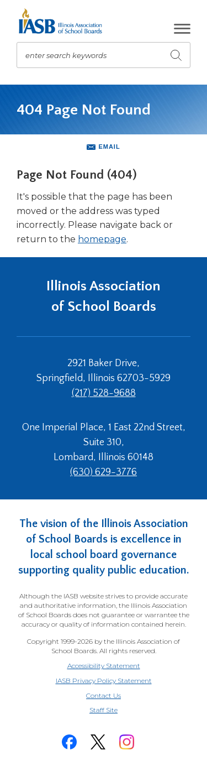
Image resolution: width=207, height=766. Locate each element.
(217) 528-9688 (104, 393)
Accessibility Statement (103, 665)
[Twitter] (98, 741)
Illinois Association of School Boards (103, 296)
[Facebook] (69, 741)
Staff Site (117, 710)
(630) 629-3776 (103, 472)
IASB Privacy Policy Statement (104, 680)
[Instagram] (127, 741)
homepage (102, 239)
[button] (182, 29)
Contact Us (103, 695)
